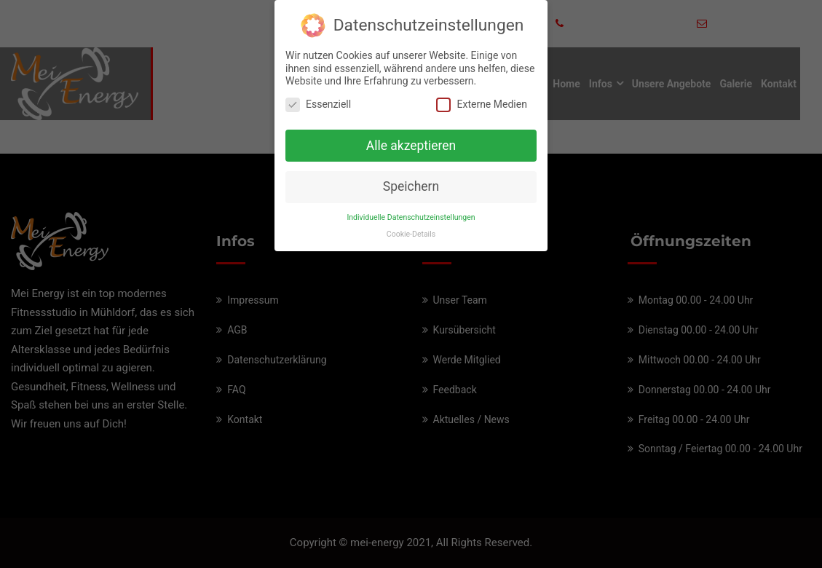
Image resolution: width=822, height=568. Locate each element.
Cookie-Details (411, 231)
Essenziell (318, 101)
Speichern (411, 183)
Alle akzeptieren (411, 142)
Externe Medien (481, 101)
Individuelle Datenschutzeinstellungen (411, 214)
